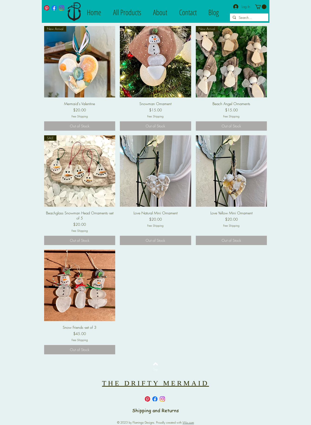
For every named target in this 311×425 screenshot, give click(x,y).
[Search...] (249, 17)
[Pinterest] (46, 7)
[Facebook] (54, 7)
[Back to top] (155, 364)
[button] (260, 6)
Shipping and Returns (155, 410)
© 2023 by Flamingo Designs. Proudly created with (155, 422)
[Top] (155, 369)
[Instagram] (61, 7)
